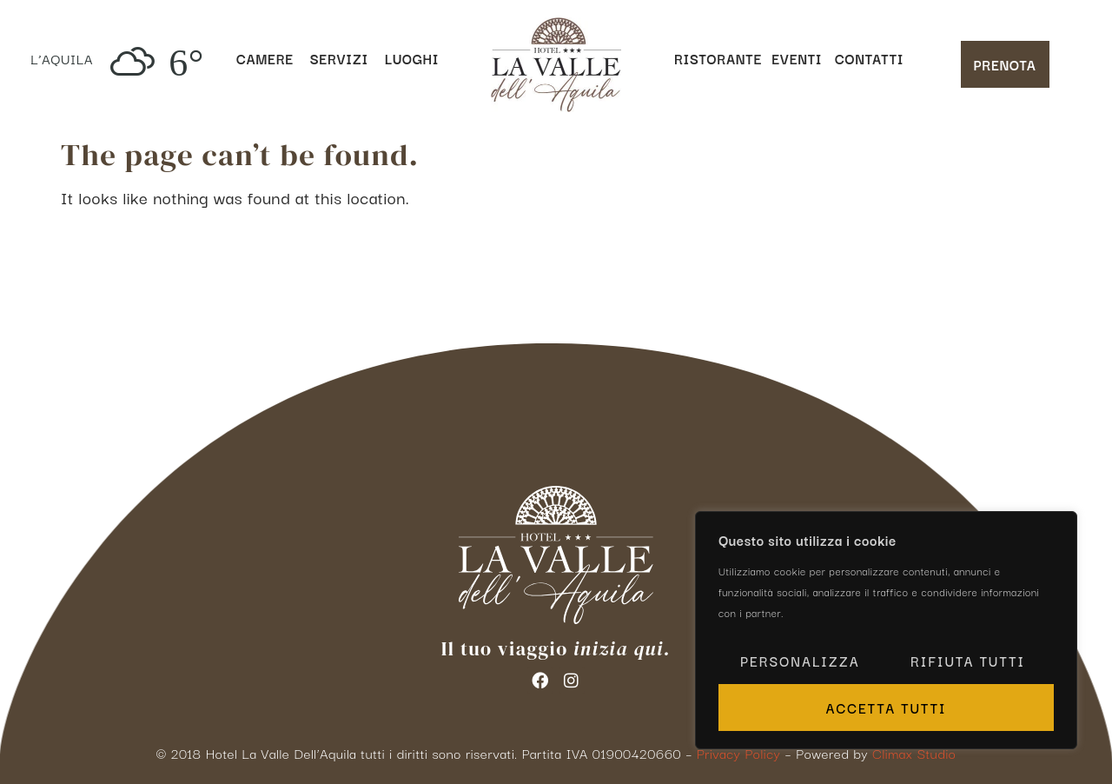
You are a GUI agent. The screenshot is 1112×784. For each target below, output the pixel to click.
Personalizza (800, 660)
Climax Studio (914, 752)
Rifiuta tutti (967, 660)
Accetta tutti (885, 707)
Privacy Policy (738, 752)
